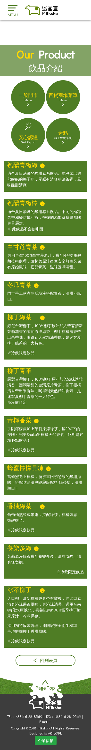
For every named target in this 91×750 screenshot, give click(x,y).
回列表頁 (45, 660)
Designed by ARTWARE (45, 733)
